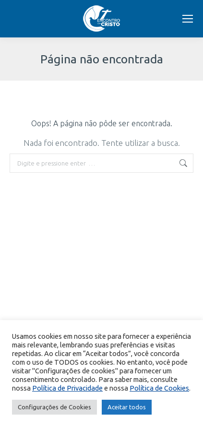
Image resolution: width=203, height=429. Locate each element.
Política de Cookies (159, 388)
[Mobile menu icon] (187, 18)
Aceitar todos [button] (126, 407)
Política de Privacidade (67, 388)
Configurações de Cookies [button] (54, 407)
